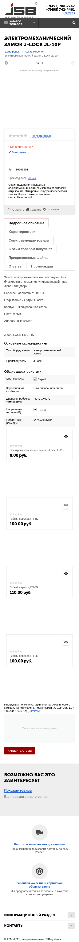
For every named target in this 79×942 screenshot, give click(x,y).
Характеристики (22, 232)
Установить (52, 209)
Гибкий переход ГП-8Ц (24, 655)
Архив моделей (34, 51)
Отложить (18, 209)
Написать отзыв (41, 135)
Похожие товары (18, 790)
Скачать (34, 710)
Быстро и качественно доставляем (39, 844)
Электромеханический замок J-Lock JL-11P (37, 450)
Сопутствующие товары (29, 240)
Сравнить (35, 209)
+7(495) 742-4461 (60, 10)
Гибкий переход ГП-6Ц (24, 518)
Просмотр (66, 436)
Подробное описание (26, 223)
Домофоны (12, 51)
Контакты (69, 13)
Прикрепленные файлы (28, 257)
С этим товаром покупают (30, 249)
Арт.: (11, 169)
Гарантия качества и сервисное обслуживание (39, 884)
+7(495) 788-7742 (60, 6)
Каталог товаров (15, 23)
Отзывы (15, 266)
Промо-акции (42, 266)
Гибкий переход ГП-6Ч (24, 587)
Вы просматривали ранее (25, 797)
